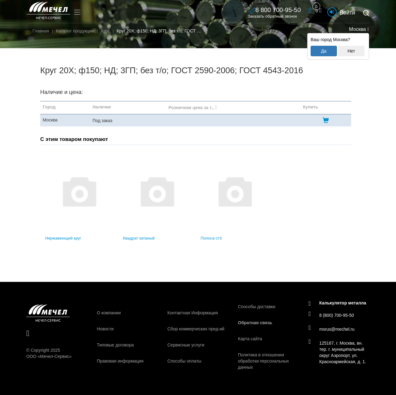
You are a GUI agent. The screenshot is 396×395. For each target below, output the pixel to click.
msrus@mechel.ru (331, 329)
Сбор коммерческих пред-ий (195, 328)
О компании (109, 312)
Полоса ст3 (211, 238)
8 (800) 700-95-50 (331, 315)
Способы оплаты (184, 361)
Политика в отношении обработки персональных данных (263, 361)
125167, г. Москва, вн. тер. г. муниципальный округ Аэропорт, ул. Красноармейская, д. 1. (337, 352)
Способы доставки (256, 306)
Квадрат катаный (139, 238)
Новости (105, 328)
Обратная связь (255, 322)
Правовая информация (120, 361)
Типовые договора (115, 344)
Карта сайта (250, 338)
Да (323, 51)
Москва (358, 29)
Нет (351, 51)
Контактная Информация (192, 312)
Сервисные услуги (185, 344)
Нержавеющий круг (63, 238)
